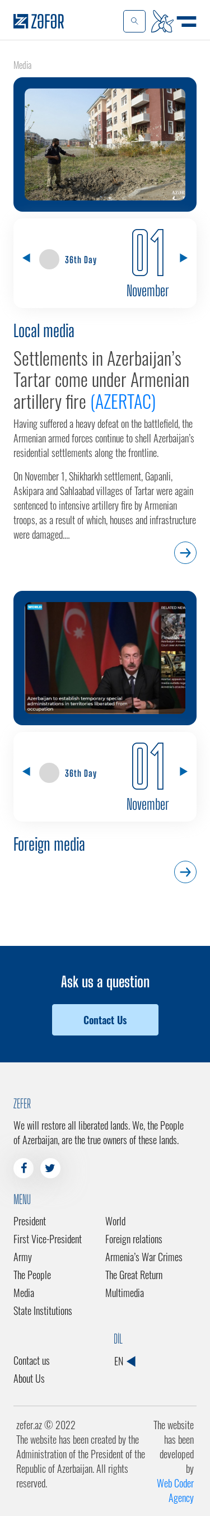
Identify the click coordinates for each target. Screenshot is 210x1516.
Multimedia (124, 1292)
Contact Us (105, 1020)
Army (22, 1256)
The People (32, 1274)
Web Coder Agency (175, 1490)
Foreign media (49, 844)
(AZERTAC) (123, 401)
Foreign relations (133, 1239)
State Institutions (42, 1310)
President (29, 1221)
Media (23, 1292)
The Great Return (133, 1274)
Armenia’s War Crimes (144, 1256)
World (115, 1221)
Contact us (31, 1360)
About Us (29, 1378)
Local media (43, 330)
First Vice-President (47, 1239)
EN (124, 1361)
